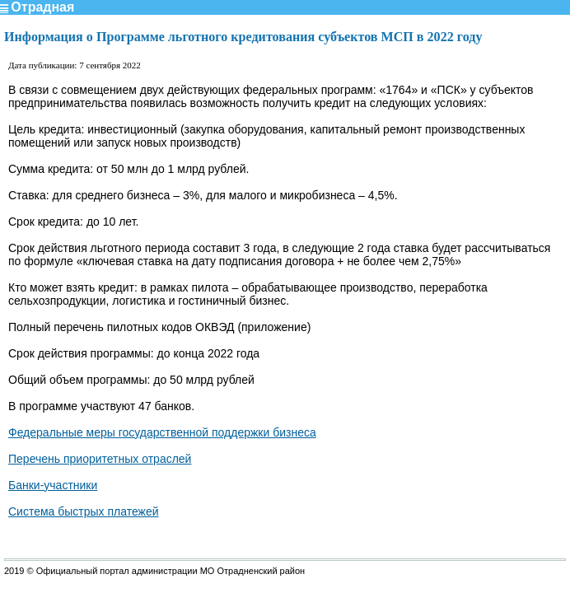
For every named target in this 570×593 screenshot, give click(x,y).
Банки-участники (52, 485)
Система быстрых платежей (83, 511)
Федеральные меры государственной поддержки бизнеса (162, 432)
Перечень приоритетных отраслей (99, 458)
